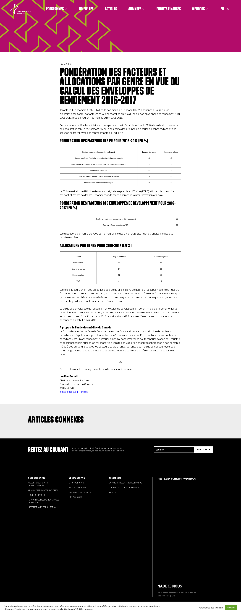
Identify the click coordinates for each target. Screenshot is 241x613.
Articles (111, 8)
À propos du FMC (76, 478)
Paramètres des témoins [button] (211, 607)
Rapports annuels (77, 488)
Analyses (136, 8)
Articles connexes (56, 419)
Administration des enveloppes (43, 490)
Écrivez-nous (75, 497)
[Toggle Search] (228, 8)
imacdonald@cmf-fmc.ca (74, 391)
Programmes (57, 8)
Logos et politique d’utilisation (124, 488)
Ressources (115, 478)
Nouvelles (86, 8)
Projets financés (169, 8)
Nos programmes (36, 478)
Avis (173, 596)
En (222, 8)
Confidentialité (163, 596)
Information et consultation (42, 507)
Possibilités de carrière (80, 492)
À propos (200, 8)
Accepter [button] (231, 607)
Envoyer (202, 449)
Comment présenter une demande (125, 483)
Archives (113, 492)
